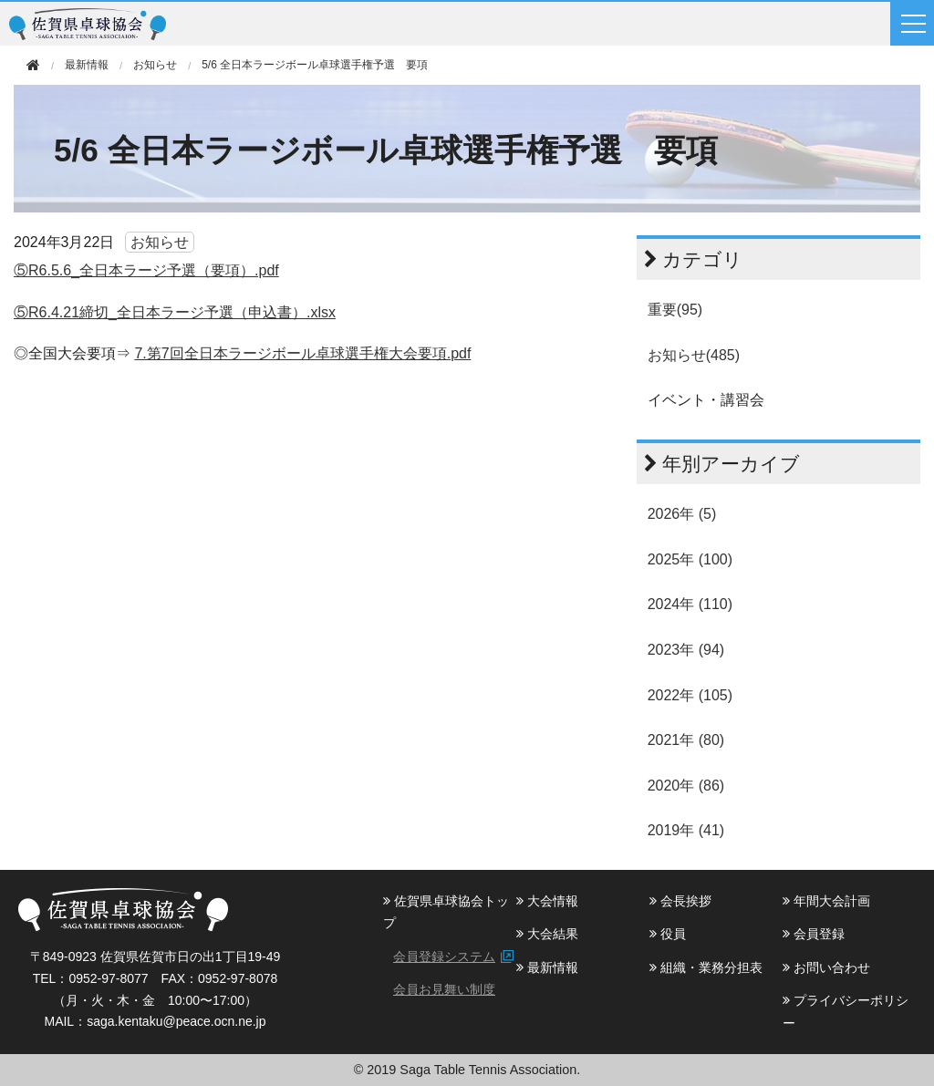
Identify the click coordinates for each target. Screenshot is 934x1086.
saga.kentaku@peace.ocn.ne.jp (176, 1021)
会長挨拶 (680, 901)
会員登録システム (444, 956)
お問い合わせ (826, 967)
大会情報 (547, 901)
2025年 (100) (690, 559)
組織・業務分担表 (706, 967)
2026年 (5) (682, 514)
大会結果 (547, 933)
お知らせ (155, 64)
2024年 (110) (690, 604)
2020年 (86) (686, 785)
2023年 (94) (686, 649)
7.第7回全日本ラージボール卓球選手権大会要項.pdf (302, 353)
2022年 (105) (690, 695)
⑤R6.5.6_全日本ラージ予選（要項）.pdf (146, 270)
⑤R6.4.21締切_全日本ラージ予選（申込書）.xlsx (175, 312)
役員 (667, 933)
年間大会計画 (826, 901)
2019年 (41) (686, 830)
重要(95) (675, 309)
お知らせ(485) (694, 355)
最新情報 (547, 967)
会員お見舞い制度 (444, 989)
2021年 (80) (686, 740)
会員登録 (814, 933)
